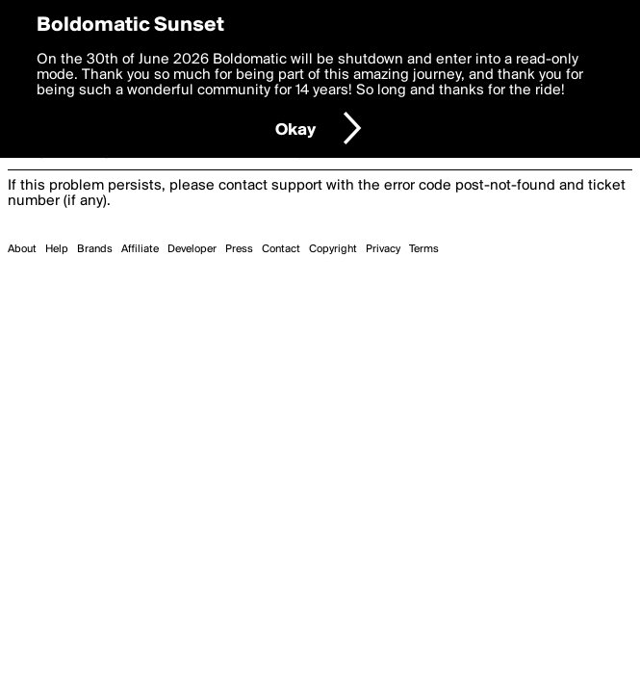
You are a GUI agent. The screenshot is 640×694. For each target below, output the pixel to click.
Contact (281, 249)
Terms (424, 249)
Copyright (333, 249)
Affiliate (140, 249)
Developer (192, 249)
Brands (95, 249)
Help (56, 249)
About (22, 249)
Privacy (383, 249)
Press (239, 249)
